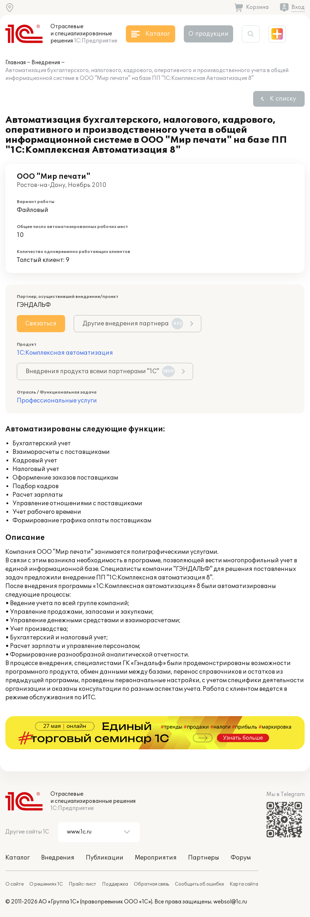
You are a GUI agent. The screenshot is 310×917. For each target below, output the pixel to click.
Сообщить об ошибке (199, 884)
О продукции (208, 33)
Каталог (17, 857)
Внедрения (45, 63)
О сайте (14, 884)
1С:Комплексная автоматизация (65, 352)
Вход (298, 7)
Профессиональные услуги (57, 400)
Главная (15, 63)
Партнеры (203, 857)
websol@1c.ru (230, 902)
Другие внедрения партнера (133, 323)
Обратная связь (151, 884)
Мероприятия (156, 857)
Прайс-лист (82, 884)
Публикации (104, 857)
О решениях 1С (46, 884)
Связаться (40, 323)
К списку (283, 98)
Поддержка (115, 884)
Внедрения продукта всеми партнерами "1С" (100, 371)
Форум (241, 857)
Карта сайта (244, 884)
